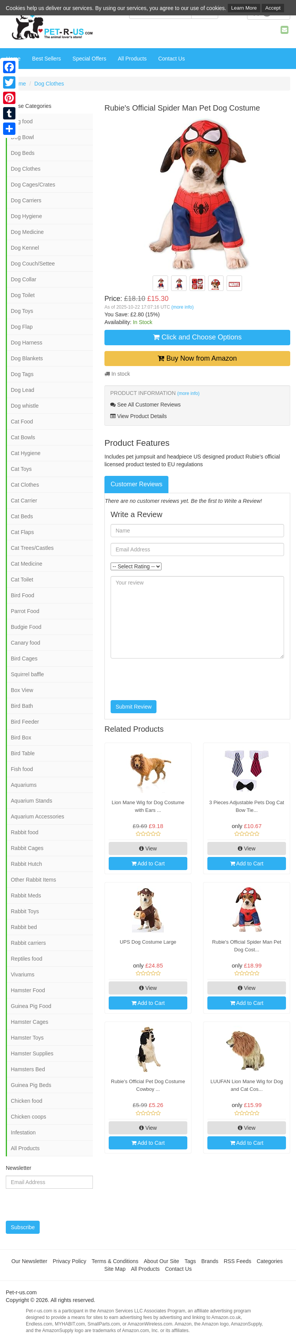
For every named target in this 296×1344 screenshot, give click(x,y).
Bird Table (23, 753)
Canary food (25, 643)
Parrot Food (25, 611)
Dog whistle (25, 406)
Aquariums (24, 785)
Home (19, 84)
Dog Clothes (49, 84)
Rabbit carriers (28, 943)
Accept (273, 8)
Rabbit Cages (27, 848)
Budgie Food (26, 627)
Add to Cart (148, 863)
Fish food (22, 769)
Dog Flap (22, 327)
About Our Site (161, 1261)
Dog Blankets (27, 358)
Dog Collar (23, 279)
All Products (132, 58)
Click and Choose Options (197, 337)
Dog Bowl (22, 137)
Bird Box (21, 737)
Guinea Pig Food (31, 1006)
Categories (270, 1261)
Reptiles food (26, 959)
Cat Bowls (23, 437)
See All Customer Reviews (145, 405)
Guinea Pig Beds (31, 1085)
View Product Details (138, 416)
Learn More (244, 8)
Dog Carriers (26, 200)
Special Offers (89, 58)
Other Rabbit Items (33, 880)
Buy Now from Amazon (197, 358)
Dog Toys (22, 311)
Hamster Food (28, 990)
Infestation (23, 1132)
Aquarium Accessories (37, 816)
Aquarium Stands (31, 801)
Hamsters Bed (28, 1069)
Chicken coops (28, 1117)
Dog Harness (26, 342)
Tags (190, 1261)
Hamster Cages (29, 1022)
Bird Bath (22, 706)
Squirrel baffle (27, 674)
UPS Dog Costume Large (148, 942)
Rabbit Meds (26, 895)
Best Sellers (46, 58)
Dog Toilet (23, 295)
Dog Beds (22, 153)
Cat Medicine (26, 564)
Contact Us (171, 58)
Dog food (22, 121)
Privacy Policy (69, 1261)
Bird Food (22, 595)
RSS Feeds (237, 1261)
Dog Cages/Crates (33, 184)
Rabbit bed (24, 927)
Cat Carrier (24, 500)
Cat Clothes (25, 485)
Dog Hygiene (26, 216)
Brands (209, 1261)
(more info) (182, 307)
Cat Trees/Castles (32, 548)
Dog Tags (22, 374)
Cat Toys (21, 469)
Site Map (115, 1269)
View (148, 848)
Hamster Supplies (32, 1053)
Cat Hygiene (25, 453)
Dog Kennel (25, 248)
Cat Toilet (22, 579)
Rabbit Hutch (26, 864)
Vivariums (22, 974)
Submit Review (133, 707)
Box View (22, 690)
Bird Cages (24, 658)
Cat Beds (22, 516)
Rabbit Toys (25, 911)
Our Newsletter (29, 1261)
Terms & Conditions (115, 1261)
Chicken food (26, 1101)
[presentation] (169, 679)
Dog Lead (22, 390)
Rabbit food (25, 832)
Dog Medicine (27, 232)
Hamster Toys (27, 1038)
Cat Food (22, 421)
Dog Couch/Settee (33, 263)
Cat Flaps (22, 532)
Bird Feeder (25, 722)
